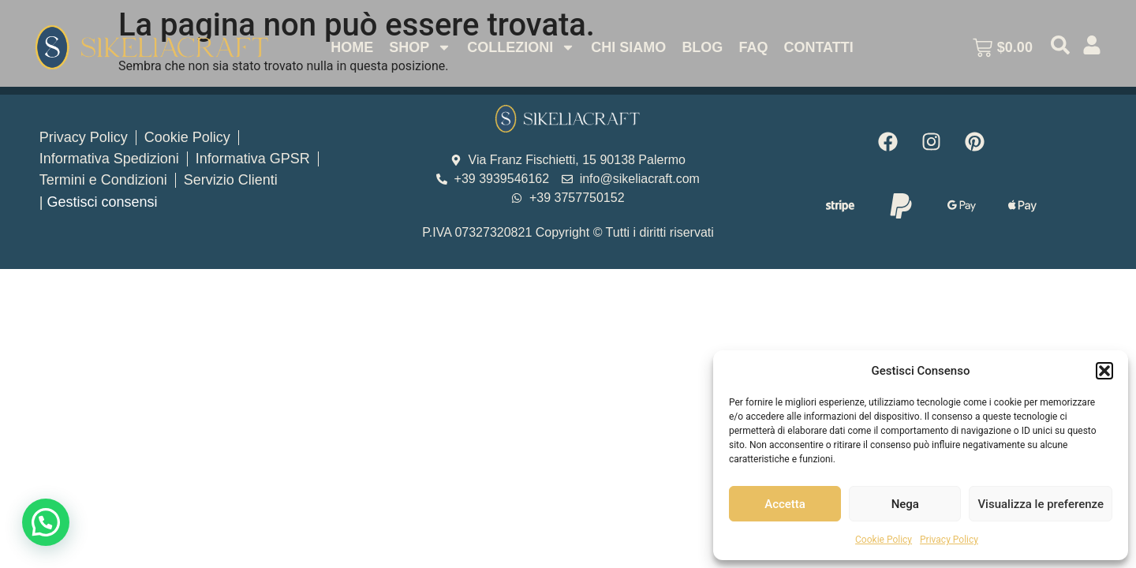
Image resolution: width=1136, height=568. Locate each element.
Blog (702, 47)
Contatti (818, 47)
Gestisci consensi (102, 202)
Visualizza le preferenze (1040, 504)
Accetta (784, 504)
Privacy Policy (949, 539)
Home (352, 47)
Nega (905, 504)
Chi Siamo (628, 47)
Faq (753, 47)
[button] (1104, 371)
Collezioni (521, 47)
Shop (420, 47)
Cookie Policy (883, 539)
